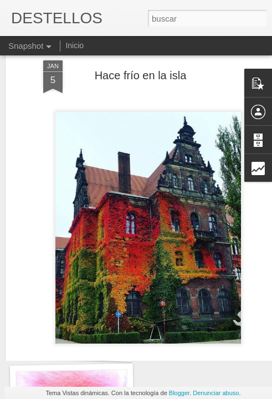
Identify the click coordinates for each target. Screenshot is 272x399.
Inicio (74, 45)
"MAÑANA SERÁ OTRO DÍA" (84, 348)
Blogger (179, 393)
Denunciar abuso (216, 393)
